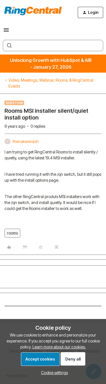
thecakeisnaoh (26, 141)
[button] (6, 31)
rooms (12, 233)
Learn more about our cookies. (59, 346)
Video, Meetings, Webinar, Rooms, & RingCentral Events (50, 83)
